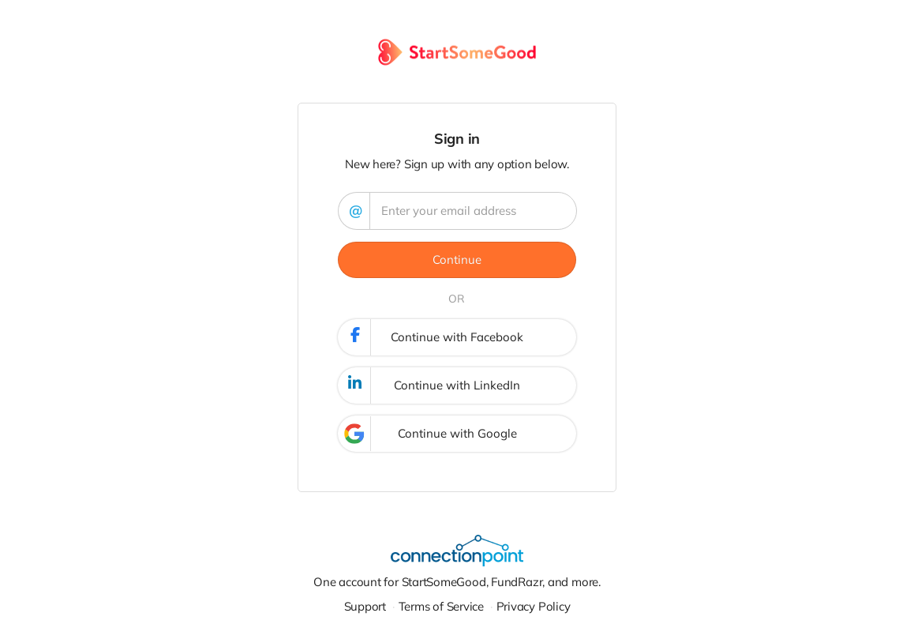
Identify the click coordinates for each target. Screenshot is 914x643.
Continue (457, 259)
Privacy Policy (533, 606)
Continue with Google (428, 433)
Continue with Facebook (431, 337)
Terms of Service (441, 606)
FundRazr (516, 581)
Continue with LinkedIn (429, 385)
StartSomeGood (444, 581)
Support (365, 606)
